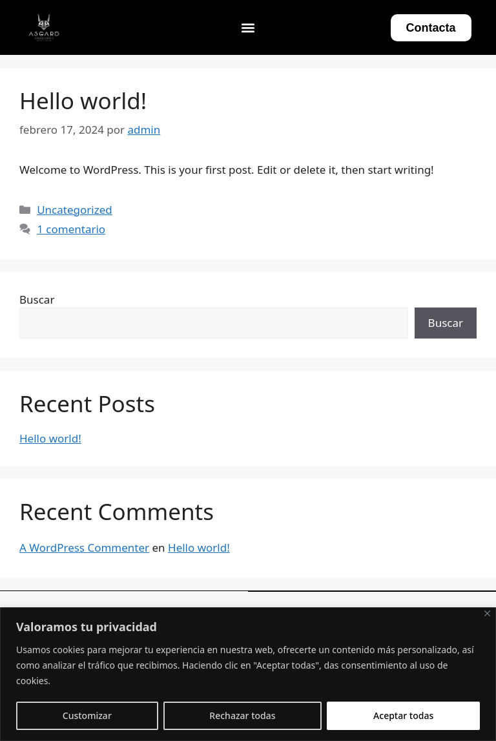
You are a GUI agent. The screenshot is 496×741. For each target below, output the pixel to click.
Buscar (36, 299)
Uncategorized (74, 209)
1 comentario (71, 229)
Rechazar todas (242, 715)
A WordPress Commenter (84, 547)
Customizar (87, 715)
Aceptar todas (403, 715)
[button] (248, 27)
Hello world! (83, 100)
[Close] (487, 613)
